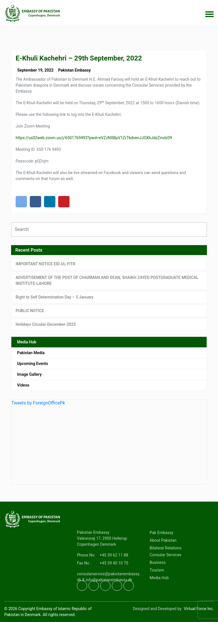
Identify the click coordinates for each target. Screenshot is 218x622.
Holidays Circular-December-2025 (46, 324)
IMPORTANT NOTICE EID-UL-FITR (45, 264)
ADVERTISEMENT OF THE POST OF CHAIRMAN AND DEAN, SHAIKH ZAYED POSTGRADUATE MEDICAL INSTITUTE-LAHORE (107, 280)
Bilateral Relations (165, 564)
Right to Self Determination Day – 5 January (54, 297)
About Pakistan (163, 557)
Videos (23, 385)
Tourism (157, 587)
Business (158, 579)
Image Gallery (29, 374)
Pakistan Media (31, 352)
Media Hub (26, 342)
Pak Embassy (161, 549)
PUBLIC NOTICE (30, 310)
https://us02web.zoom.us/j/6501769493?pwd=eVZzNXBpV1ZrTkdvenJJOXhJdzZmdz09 (94, 137)
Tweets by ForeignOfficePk (38, 403)
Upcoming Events (32, 363)
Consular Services (165, 571)
